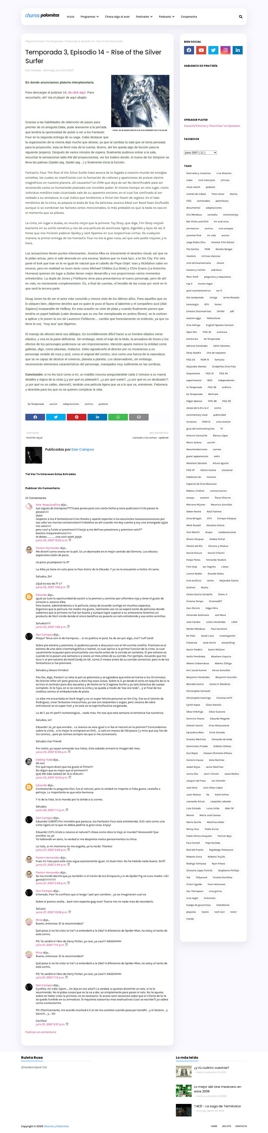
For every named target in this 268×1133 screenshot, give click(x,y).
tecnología (192, 304)
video (189, 180)
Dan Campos (33, 70)
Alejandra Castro (228, 580)
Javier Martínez (214, 766)
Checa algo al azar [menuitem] (117, 16)
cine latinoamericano (198, 262)
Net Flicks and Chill (197, 221)
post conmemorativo (198, 290)
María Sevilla (193, 822)
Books (204, 587)
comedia (212, 214)
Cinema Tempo (194, 601)
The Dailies (192, 249)
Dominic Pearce (195, 718)
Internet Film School (222, 242)
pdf (232, 311)
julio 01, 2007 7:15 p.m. (50, 945)
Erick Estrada (217, 732)
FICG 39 (226, 401)
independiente (226, 380)
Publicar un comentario (40, 1032)
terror (233, 911)
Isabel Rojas (193, 766)
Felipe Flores (193, 559)
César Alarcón (213, 704)
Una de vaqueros (216, 352)
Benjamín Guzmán (226, 677)
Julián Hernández (216, 621)
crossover (227, 470)
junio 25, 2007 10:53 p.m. (52, 777)
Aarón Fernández (195, 656)
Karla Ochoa (222, 794)
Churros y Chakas (218, 546)
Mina (39, 920)
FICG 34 (223, 373)
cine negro (192, 898)
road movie (209, 642)
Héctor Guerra (208, 470)
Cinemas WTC (224, 697)
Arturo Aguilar (221, 463)
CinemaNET (215, 601)
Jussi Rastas (193, 794)
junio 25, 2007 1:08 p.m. (51, 627)
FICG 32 (207, 332)
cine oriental (223, 421)
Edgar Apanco (194, 401)
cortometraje (230, 214)
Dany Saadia (193, 352)
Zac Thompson (194, 891)
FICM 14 (205, 359)
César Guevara (217, 711)
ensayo (190, 497)
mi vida (211, 235)
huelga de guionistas (198, 905)
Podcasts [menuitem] (165, 16)
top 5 (189, 283)
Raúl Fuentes (214, 511)
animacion (192, 228)
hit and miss (221, 221)
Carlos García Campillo (199, 594)
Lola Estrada (193, 808)
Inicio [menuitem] (70, 16)
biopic (209, 532)
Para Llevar (218, 193)
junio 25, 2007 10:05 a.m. (52, 540)
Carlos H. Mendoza (219, 684)
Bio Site (226, 1126)
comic (217, 407)
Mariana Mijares (195, 504)
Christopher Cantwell (198, 691)
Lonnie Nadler (194, 573)
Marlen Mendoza (195, 628)
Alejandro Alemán (196, 366)
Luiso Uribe (212, 808)
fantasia (219, 359)
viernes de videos (196, 193)
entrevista (192, 338)
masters (191, 256)
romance (191, 421)
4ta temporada (195, 297)
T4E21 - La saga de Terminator (217, 1106)
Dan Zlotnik (193, 608)
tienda (190, 918)
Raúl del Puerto (195, 849)
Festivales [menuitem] (142, 16)
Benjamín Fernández (198, 677)
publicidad (219, 414)
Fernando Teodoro (216, 559)
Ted (188, 877)
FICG (188, 200)
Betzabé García (195, 684)
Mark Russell (193, 525)
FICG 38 (212, 401)
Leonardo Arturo (195, 801)
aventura (222, 332)
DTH (209, 518)
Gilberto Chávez (222, 746)
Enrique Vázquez (226, 518)
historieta (209, 898)
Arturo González (221, 670)
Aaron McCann (216, 649)
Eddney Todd (44, 759)
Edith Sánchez (221, 345)
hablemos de (193, 477)
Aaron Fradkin (194, 649)
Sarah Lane (207, 635)
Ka (207, 794)
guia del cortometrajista (200, 428)
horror (218, 304)
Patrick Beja (225, 835)
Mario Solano (194, 442)
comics (89, 403)
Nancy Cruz (192, 829)
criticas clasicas (210, 256)
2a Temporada (194, 394)
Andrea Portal (217, 539)
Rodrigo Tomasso (196, 863)
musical (211, 477)
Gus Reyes (192, 753)
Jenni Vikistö (211, 773)
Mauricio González (221, 504)
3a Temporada (54, 41)
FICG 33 (190, 359)
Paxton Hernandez (48, 548)
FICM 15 (206, 421)
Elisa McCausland (219, 725)
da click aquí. (77, 92)
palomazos (222, 200)
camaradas (203, 200)
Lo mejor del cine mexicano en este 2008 (217, 1089)
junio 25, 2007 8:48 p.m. (52, 752)
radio (217, 456)
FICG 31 (210, 373)
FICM (207, 249)
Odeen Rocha (193, 511)
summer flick (193, 235)
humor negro (205, 283)
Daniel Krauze (194, 552)
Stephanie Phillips (228, 870)
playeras (191, 911)
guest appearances (197, 456)
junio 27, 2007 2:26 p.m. (51, 850)
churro (220, 262)
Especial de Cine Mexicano (201, 483)
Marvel (190, 815)
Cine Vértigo (193, 325)
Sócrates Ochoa (215, 525)
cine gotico (215, 891)
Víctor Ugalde (194, 884)
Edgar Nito (212, 608)
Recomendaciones (196, 449)
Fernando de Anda (222, 739)
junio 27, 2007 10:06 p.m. (52, 912)
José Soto (191, 787)
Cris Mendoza (194, 214)
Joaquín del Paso (196, 780)
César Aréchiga (194, 711)
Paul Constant (219, 628)
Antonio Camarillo (196, 435)
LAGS (234, 621)
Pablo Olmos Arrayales (199, 835)
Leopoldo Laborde (220, 801)
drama (233, 193)
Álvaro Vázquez (195, 539)
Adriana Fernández (197, 345)
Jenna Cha (192, 773)
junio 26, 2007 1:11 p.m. (51, 810)
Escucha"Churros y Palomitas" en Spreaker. (212, 126)
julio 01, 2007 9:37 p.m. (51, 1024)
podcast (103, 403)
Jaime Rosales (231, 297)
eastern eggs (193, 318)
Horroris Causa (194, 760)
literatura (191, 642)
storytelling (228, 642)
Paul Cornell (193, 842)
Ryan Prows (218, 863)
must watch (193, 187)
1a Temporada (194, 387)
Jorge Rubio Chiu (196, 242)
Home (214, 1126)
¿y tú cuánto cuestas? (211, 1067)
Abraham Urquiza (221, 656)
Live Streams (223, 173)
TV (221, 428)
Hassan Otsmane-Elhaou (218, 753)
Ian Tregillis (209, 566)
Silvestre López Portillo (199, 870)
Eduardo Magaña (220, 718)
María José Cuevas (210, 815)
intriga (213, 297)
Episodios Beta (195, 732)
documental (193, 207)
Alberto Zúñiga (223, 663)
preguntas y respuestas (217, 276)
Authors (190, 587)
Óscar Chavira (223, 497)
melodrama (222, 905)
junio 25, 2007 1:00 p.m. (51, 587)
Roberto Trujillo (216, 856)
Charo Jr (222, 594)
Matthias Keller (215, 822)
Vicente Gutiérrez (222, 877)
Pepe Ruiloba (212, 842)
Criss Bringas (193, 518)
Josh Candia (193, 621)
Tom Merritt (193, 532)
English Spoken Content (220, 325)
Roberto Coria (194, 856)
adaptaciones (71, 403)
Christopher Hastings (198, 697)
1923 (209, 380)
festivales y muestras (198, 173)
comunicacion (218, 490)
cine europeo (226, 228)
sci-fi (219, 290)
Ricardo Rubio (216, 573)
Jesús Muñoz (231, 773)
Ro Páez (190, 635)
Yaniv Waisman (216, 884)
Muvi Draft (192, 276)
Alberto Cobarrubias (197, 663)
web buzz (216, 269)
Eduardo (41, 595)
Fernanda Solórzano (197, 615)
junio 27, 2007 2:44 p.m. (51, 864)
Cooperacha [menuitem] (189, 16)
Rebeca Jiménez (195, 490)
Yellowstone (213, 318)
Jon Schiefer (218, 780)
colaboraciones (227, 532)
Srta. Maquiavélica (48, 504)
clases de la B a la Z (197, 407)
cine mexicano (206, 180)
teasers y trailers (195, 269)
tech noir (219, 911)
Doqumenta (193, 373)
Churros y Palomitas (56, 1126)
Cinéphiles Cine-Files (224, 366)
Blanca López (220, 435)
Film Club (191, 566)
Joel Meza (220, 615)
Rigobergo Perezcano (221, 849)
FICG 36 (212, 387)
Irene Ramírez (216, 760)
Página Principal (34, 41)
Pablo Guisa (212, 829)
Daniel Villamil (216, 552)
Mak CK (229, 808)
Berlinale (213, 394)
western (204, 497)
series (210, 580)
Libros (224, 566)
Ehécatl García (194, 725)
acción (211, 442)
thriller (220, 311)
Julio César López (213, 787)
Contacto (241, 1126)
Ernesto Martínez (196, 739)
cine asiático (193, 580)
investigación (227, 635)
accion (53, 403)
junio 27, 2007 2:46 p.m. (51, 883)
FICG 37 (190, 470)
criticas (225, 180)
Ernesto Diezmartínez (198, 311)
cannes (217, 449)
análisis (226, 387)
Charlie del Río (194, 546)
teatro (205, 911)
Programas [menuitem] (88, 16)
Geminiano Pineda (197, 746)
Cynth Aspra (193, 704)
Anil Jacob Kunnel (196, 670)
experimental (193, 380)
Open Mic (191, 332)
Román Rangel (224, 249)
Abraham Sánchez (196, 463)
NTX (206, 304)
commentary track (197, 414)
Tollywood (201, 877)
